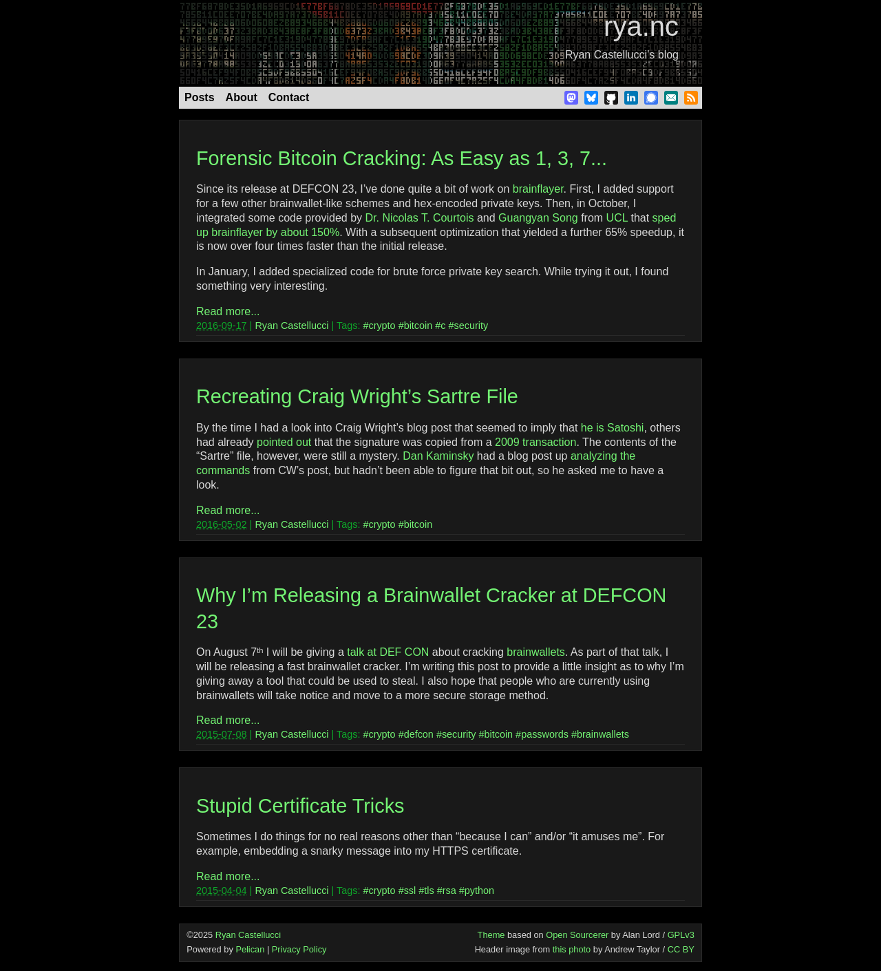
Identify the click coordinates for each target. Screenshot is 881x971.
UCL (617, 218)
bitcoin (418, 325)
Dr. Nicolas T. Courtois (419, 218)
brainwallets (535, 652)
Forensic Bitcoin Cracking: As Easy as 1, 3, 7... (401, 158)
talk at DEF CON (388, 652)
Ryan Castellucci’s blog (622, 55)
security (471, 325)
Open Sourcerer (577, 935)
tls (429, 890)
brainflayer (538, 189)
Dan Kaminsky (438, 456)
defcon (419, 734)
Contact (289, 97)
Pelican (249, 949)
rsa (449, 890)
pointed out (284, 442)
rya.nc (641, 26)
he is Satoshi (612, 428)
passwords (545, 734)
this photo (572, 949)
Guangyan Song (538, 218)
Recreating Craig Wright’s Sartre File (357, 396)
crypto (381, 325)
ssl (410, 890)
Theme (491, 935)
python (479, 890)
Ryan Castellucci (291, 325)
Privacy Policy (299, 949)
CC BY (681, 949)
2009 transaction (535, 442)
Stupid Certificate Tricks (300, 806)
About (241, 97)
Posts (199, 97)
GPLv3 (681, 935)
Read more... (227, 311)
